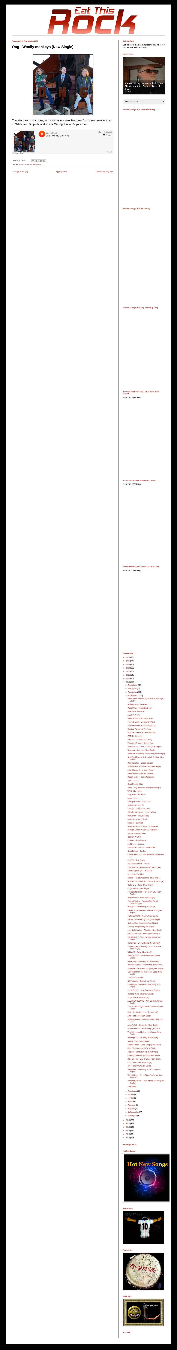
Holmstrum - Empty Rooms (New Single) (144, 943)
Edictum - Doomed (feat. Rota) (140, 740)
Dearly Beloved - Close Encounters (142, 726)
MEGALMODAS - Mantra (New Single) (143, 916)
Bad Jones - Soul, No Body (138, 816)
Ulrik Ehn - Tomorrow (136, 711)
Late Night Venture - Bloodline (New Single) (145, 930)
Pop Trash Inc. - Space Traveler (140, 763)
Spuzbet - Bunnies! (135, 823)
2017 (128, 1124)
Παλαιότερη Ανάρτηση (104, 172)
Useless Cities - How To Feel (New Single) (144, 747)
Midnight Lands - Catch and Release (142, 830)
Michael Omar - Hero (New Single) (141, 898)
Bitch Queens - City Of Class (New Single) (144, 1059)
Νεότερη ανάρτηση (20, 172)
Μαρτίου (131, 1109)
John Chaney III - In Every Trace (140, 770)
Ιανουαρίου (132, 1116)
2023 (128, 668)
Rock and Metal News (33, 164)
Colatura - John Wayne (137, 840)
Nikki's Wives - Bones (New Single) (142, 981)
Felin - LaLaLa (133, 781)
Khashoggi (132, 1086)
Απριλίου (132, 1105)
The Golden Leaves (135, 978)
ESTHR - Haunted (135, 736)
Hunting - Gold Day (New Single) (141, 994)
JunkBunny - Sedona (136, 844)
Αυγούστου (132, 1091)
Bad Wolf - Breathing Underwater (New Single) (146, 754)
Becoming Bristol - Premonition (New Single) (145, 965)
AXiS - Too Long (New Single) (139, 1016)
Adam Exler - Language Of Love (140, 773)
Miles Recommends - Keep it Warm (142, 812)
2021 (128, 675)
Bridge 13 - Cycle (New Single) (140, 952)
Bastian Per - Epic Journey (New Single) (144, 934)
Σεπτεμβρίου (133, 696)
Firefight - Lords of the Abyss (139, 809)
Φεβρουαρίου (133, 1112)
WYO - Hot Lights (134, 791)
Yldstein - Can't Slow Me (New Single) (143, 1052)
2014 (128, 1134)
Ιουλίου (131, 1094)
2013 (128, 1138)
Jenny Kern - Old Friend (137, 819)
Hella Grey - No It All (136, 805)
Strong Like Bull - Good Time (139, 802)
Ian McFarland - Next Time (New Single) (143, 990)
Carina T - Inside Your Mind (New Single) (144, 878)
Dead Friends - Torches (137, 851)
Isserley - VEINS (134, 837)
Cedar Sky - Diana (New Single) (140, 885)
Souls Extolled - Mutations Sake (140, 718)
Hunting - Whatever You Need (139, 729)
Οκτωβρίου (132, 692)
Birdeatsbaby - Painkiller (137, 704)
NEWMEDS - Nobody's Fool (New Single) (144, 766)
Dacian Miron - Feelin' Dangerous (141, 777)
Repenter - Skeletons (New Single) (141, 750)
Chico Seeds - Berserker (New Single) (143, 1012)
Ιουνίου (131, 1098)
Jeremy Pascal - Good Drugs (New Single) (144, 1045)
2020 (128, 678)
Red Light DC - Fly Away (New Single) (143, 1038)
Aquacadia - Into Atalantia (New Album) (143, 961)
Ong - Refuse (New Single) (138, 997)
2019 (128, 682)
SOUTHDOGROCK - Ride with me (141, 732)
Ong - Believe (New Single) (138, 888)
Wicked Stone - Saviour (137, 833)
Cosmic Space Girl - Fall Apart (140, 871)
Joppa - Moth (133, 798)
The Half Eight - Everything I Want (141, 722)
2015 (128, 1131)
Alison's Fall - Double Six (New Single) (143, 1025)
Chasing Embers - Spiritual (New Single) (144, 1055)
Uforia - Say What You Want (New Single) (144, 788)
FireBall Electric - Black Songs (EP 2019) (144, 1028)
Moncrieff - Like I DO (136, 874)
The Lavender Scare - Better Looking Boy (144, 867)
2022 (128, 671)
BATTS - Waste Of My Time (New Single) (144, 920)
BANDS (21, 164)
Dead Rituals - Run (135, 784)
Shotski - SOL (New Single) (138, 1041)
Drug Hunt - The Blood (137, 795)
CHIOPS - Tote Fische (136, 860)
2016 (128, 1127)
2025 (128, 661)
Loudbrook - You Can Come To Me (141, 847)
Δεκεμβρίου (133, 685)
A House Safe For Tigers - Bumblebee (143, 826)
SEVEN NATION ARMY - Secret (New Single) (146, 881)
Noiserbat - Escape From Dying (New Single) (145, 968)
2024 (128, 664)
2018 (128, 1120)
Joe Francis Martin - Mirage (138, 864)
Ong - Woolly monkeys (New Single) (142, 1048)
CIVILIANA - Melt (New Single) (140, 1062)
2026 (128, 657)
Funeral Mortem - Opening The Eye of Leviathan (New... (143, 902)
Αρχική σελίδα (61, 172)
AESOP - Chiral (134, 715)
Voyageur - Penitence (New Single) (142, 907)
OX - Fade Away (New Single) (139, 1066)
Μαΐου (130, 1102)
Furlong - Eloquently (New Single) (141, 927)
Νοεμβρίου (132, 689)
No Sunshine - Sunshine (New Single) (143, 923)
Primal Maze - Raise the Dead (140, 708)
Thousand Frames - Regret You (140, 743)
